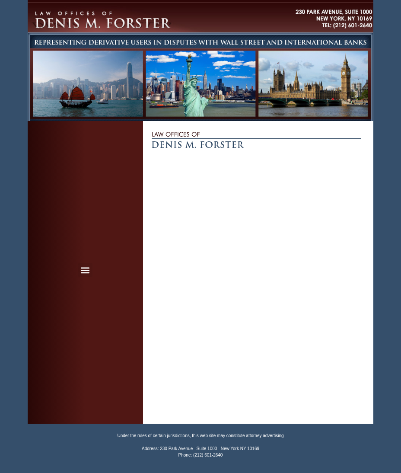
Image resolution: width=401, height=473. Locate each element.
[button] (85, 270)
